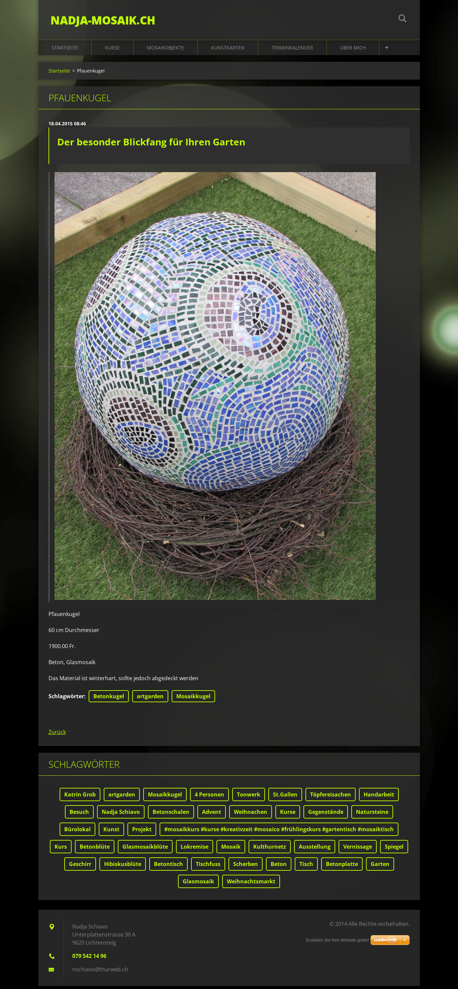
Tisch (306, 867)
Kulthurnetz (269, 849)
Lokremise (194, 849)
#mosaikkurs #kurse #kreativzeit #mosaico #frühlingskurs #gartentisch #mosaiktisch (279, 832)
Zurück (57, 735)
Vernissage (357, 849)
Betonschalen (171, 815)
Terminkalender (292, 50)
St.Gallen (285, 797)
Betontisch (168, 867)
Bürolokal (77, 832)
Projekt (142, 832)
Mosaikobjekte (165, 50)
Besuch (79, 815)
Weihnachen (250, 815)
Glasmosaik (198, 884)
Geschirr (80, 867)
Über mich (353, 50)
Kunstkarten (228, 50)
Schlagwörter (66, 699)
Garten (380, 867)
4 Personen (209, 797)
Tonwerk (248, 797)
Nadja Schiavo (121, 815)
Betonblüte (95, 849)
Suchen (402, 19)
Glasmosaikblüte (145, 849)
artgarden (150, 699)
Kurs (61, 849)
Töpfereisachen (330, 797)
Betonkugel (108, 699)
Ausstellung (315, 849)
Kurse (112, 50)
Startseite (65, 50)
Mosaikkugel (193, 699)
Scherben (245, 867)
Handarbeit (379, 797)
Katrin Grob (80, 797)
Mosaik (231, 849)
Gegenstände (325, 815)
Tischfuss (208, 867)
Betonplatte (342, 867)
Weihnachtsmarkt (251, 884)
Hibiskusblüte (122, 867)
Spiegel (394, 849)
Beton (279, 867)
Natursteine (372, 815)
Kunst (111, 832)
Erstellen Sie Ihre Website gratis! (337, 943)
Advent (211, 815)
